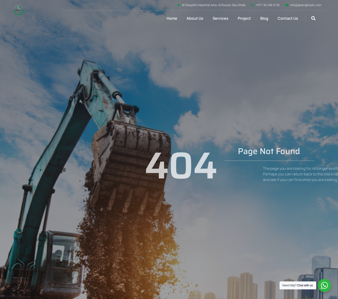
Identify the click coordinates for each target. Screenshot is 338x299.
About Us (195, 18)
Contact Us (288, 18)
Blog (264, 18)
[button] (313, 18)
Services (220, 18)
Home (172, 18)
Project (244, 18)
